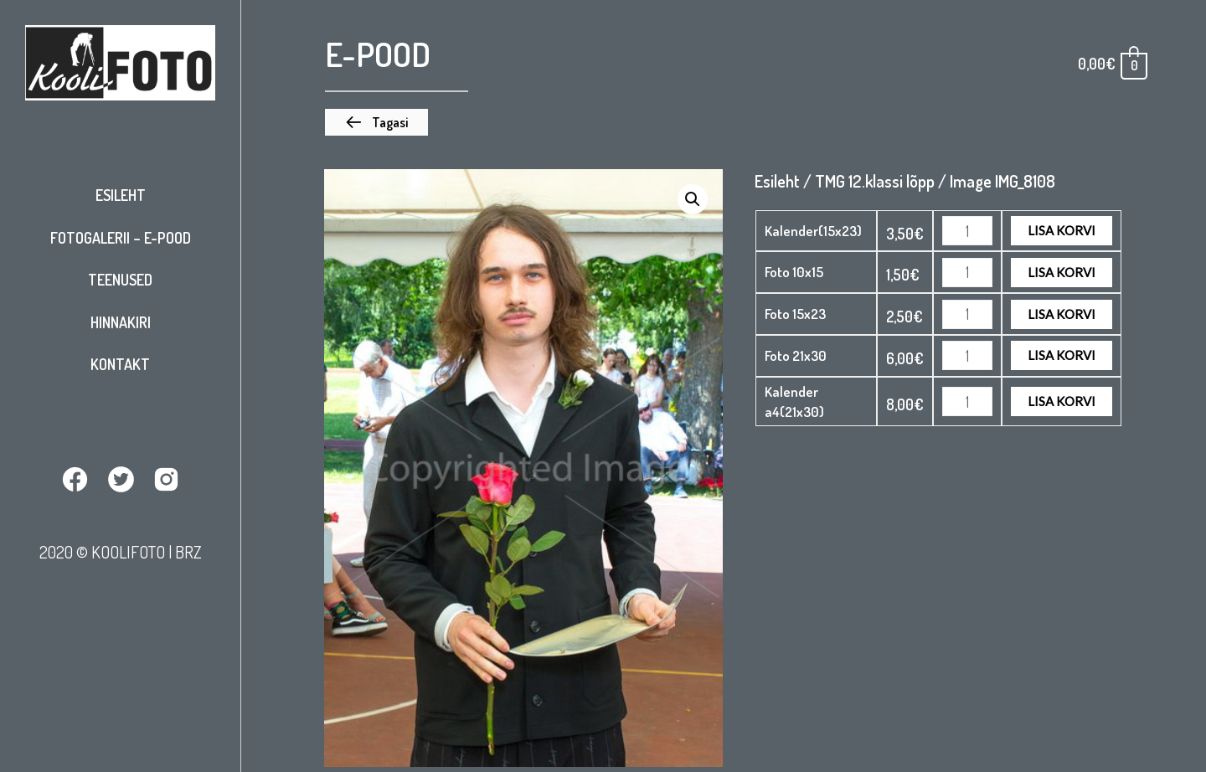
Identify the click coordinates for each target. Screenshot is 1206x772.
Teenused (120, 279)
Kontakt (120, 364)
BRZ (188, 552)
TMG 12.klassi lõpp (875, 181)
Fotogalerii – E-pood (120, 238)
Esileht (120, 195)
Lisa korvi (1061, 230)
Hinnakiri (120, 322)
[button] (376, 122)
